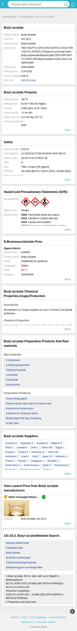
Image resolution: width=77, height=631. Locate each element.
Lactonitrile (12, 374)
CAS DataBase (38, 617)
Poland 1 (10, 460)
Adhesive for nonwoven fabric (22, 413)
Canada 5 (22, 447)
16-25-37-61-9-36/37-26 (34, 158)
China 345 (46, 447)
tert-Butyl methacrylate (18, 557)
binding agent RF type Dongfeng (23, 418)
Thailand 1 (11, 469)
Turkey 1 (48, 469)
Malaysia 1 (61, 456)
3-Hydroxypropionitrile (18, 365)
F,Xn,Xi (25, 149)
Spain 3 (47, 465)
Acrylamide (12, 379)
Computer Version (46, 622)
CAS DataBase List (28, 16)
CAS (24, 617)
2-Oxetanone (13, 360)
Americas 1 (11, 443)
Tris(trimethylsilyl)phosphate (21, 562)
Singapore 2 (37, 460)
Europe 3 (10, 452)
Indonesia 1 (11, 456)
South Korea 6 (31, 465)
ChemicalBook (9, 16)
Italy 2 (35, 456)
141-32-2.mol (28, 80)
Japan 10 (47, 456)
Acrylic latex (12, 423)
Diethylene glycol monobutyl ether (24, 567)
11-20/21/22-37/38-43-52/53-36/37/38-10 (43, 153)
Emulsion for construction (19, 408)
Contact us (27, 622)
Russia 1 (23, 460)
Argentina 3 (27, 443)
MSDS (14, 617)
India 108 (53, 452)
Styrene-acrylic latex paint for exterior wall (28, 403)
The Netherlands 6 (30, 469)
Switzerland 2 (61, 465)
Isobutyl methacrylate (17, 542)
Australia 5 (42, 443)
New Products (58, 617)
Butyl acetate (13, 552)
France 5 (23, 452)
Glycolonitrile (13, 384)
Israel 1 (25, 456)
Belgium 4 (56, 443)
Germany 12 (38, 452)
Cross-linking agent (16, 398)
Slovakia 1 (53, 460)
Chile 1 (34, 447)
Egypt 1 (60, 447)
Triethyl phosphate (16, 369)
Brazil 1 (9, 447)
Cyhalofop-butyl (14, 547)
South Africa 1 (13, 465)
